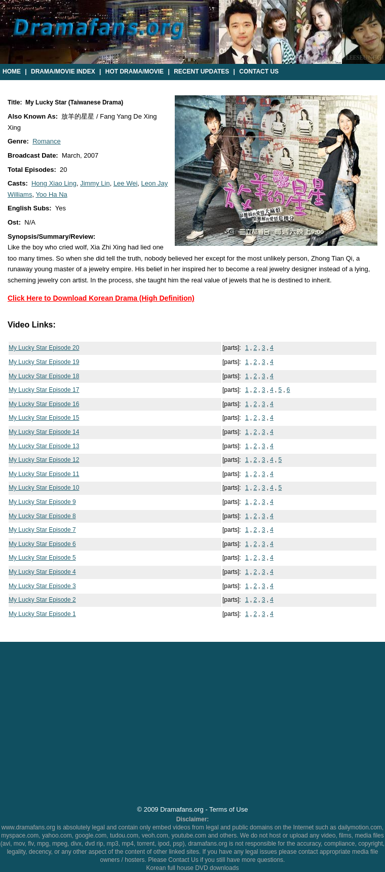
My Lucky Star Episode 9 (42, 501)
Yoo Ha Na (51, 194)
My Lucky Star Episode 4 (42, 571)
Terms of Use (228, 809)
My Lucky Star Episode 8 (42, 516)
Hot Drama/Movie (134, 71)
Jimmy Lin (95, 183)
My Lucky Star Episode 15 (44, 417)
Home (12, 71)
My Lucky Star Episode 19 (44, 362)
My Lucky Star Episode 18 (44, 376)
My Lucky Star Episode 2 (42, 599)
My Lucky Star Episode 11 (44, 474)
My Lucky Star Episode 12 (44, 459)
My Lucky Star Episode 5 (42, 557)
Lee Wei (125, 183)
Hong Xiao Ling (53, 183)
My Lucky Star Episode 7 (42, 529)
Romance (46, 141)
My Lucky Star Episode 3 (42, 586)
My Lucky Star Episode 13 (44, 446)
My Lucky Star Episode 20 (44, 347)
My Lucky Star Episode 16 (44, 404)
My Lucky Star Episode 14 (44, 431)
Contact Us (259, 71)
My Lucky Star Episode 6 (42, 544)
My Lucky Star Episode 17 (44, 389)
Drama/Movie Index (63, 71)
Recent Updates (201, 71)
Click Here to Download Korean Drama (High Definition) (101, 298)
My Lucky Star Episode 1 (42, 613)
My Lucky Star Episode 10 (44, 487)
